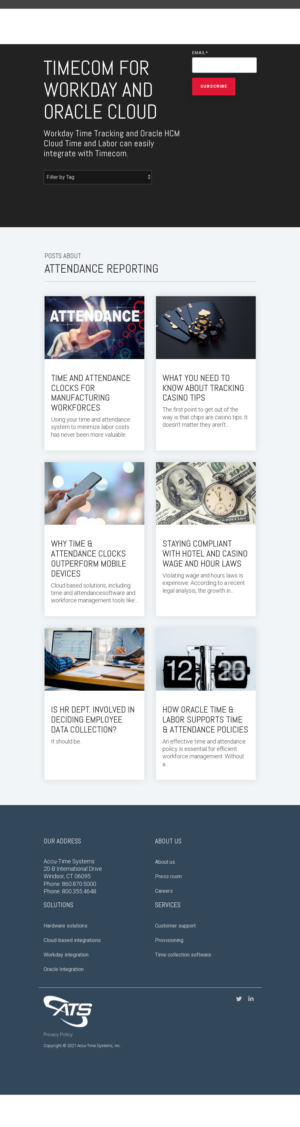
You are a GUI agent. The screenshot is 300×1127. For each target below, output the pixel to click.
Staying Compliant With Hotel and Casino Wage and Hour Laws (205, 553)
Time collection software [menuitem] (183, 955)
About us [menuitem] (165, 862)
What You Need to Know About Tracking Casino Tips (203, 387)
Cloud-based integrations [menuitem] (72, 940)
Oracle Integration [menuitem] (64, 969)
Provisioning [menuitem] (169, 940)
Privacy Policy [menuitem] (58, 1034)
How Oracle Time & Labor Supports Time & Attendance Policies (205, 719)
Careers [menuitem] (164, 891)
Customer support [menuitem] (175, 926)
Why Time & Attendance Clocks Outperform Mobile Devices (88, 558)
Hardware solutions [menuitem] (66, 926)
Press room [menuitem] (168, 876)
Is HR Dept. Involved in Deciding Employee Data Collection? (93, 719)
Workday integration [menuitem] (66, 955)
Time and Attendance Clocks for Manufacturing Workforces (90, 392)
